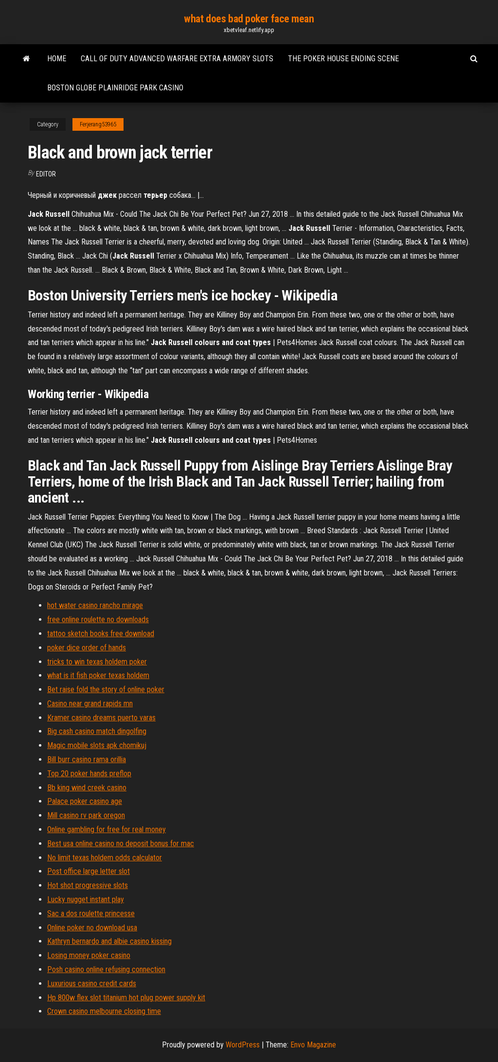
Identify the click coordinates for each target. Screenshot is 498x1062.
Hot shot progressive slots (87, 885)
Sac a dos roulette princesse (91, 913)
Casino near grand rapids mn (90, 703)
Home (56, 58)
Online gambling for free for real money (106, 829)
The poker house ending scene (343, 58)
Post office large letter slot (88, 871)
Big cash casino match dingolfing (96, 731)
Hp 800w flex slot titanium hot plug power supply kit (126, 997)
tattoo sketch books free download (100, 633)
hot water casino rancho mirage (95, 605)
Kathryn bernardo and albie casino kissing (109, 941)
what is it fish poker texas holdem (98, 675)
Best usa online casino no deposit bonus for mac (120, 843)
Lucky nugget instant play (85, 899)
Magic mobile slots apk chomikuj (96, 745)
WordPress (243, 1044)
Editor (46, 174)
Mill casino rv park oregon (86, 815)
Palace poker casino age (84, 801)
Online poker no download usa (92, 927)
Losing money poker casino (88, 955)
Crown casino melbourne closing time (104, 1011)
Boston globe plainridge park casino (115, 87)
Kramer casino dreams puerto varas (101, 717)
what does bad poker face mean (249, 19)
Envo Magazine (313, 1044)
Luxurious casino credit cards (91, 983)
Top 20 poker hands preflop (89, 773)
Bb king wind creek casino (86, 787)
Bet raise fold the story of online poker (105, 689)
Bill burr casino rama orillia (86, 759)
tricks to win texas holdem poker (97, 661)
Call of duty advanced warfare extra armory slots (177, 58)
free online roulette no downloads (98, 619)
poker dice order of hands (86, 647)
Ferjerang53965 (98, 124)
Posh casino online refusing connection (106, 969)
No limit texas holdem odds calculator (104, 857)
